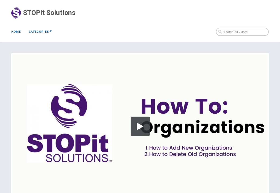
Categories (40, 31)
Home (16, 32)
